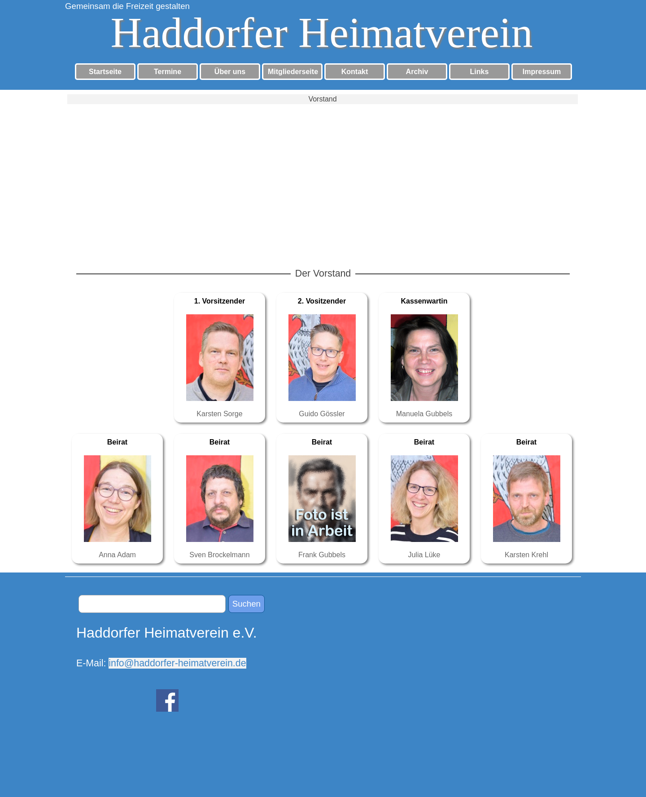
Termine (167, 71)
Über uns (229, 71)
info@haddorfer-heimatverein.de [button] (177, 663)
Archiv (417, 71)
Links (479, 71)
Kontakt (354, 71)
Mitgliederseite (293, 71)
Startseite (105, 71)
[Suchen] (152, 604)
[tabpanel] (170, 646)
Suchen (246, 603)
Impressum (542, 71)
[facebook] (167, 700)
